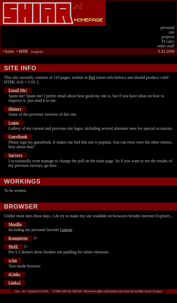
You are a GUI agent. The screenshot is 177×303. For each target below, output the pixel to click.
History (15, 109)
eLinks (14, 274)
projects (167, 37)
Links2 (14, 282)
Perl (92, 77)
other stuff (166, 46)
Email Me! (17, 90)
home (9, 51)
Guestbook (17, 136)
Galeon (66, 230)
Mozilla (15, 224)
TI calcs (167, 41)
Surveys (15, 155)
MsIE (13, 246)
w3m (12, 260)
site (171, 32)
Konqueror (18, 238)
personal (167, 27)
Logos (13, 123)
